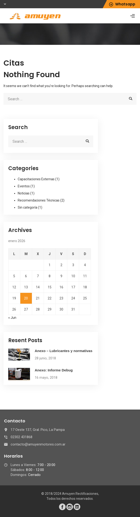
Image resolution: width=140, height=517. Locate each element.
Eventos (24, 186)
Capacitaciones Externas (36, 179)
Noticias (24, 193)
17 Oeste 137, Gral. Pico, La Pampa (38, 430)
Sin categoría (27, 207)
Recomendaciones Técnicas (38, 200)
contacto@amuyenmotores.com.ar (38, 444)
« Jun (12, 317)
